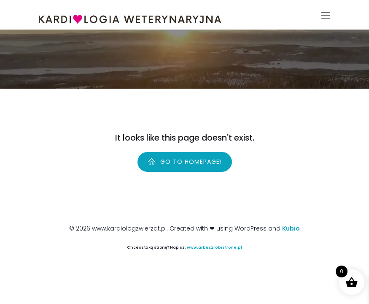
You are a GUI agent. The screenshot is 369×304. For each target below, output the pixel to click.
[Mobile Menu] (326, 14)
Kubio (291, 228)
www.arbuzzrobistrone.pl (214, 247)
